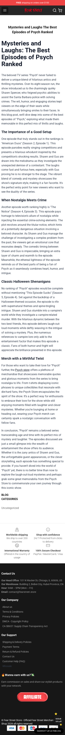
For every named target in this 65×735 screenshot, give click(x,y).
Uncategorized (9, 508)
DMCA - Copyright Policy (15, 621)
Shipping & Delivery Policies (16, 642)
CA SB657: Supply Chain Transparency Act (25, 626)
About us (7, 607)
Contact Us (8, 656)
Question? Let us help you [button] (49, 731)
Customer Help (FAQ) (13, 661)
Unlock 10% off (58, 720)
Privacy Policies (10, 616)
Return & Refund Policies (15, 651)
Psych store (22, 369)
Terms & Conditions (12, 611)
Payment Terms (10, 646)
